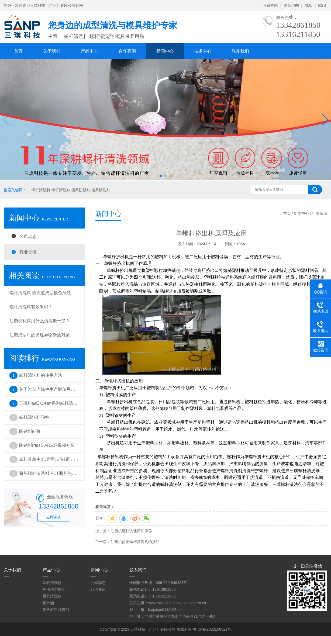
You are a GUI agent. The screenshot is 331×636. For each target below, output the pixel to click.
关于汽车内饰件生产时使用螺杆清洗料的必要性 (47, 391)
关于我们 (51, 51)
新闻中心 (165, 51)
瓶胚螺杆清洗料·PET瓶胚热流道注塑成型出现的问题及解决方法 (47, 475)
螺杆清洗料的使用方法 (40, 375)
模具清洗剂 (52, 596)
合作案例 (127, 51)
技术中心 (202, 51)
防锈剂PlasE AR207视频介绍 (47, 445)
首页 (18, 51)
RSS (322, 5)
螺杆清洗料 (52, 582)
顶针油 (48, 603)
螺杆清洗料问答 (34, 417)
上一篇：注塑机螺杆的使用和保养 (123, 531)
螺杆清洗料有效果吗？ (31, 307)
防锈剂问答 (30, 431)
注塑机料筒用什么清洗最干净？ (39, 321)
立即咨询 (53, 517)
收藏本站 (270, 5)
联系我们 (240, 51)
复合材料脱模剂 (56, 609)
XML (308, 5)
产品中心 (89, 51)
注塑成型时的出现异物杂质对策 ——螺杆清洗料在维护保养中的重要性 (43, 337)
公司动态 (28, 236)
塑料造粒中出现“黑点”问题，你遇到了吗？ (48, 461)
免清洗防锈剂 (54, 589)
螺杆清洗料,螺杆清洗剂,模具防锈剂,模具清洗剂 (71, 190)
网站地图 (291, 5)
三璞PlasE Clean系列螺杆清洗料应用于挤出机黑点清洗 (48, 405)
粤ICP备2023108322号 (212, 629)
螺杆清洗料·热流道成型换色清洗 (40, 293)
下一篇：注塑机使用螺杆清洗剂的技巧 (127, 542)
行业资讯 (28, 252)
